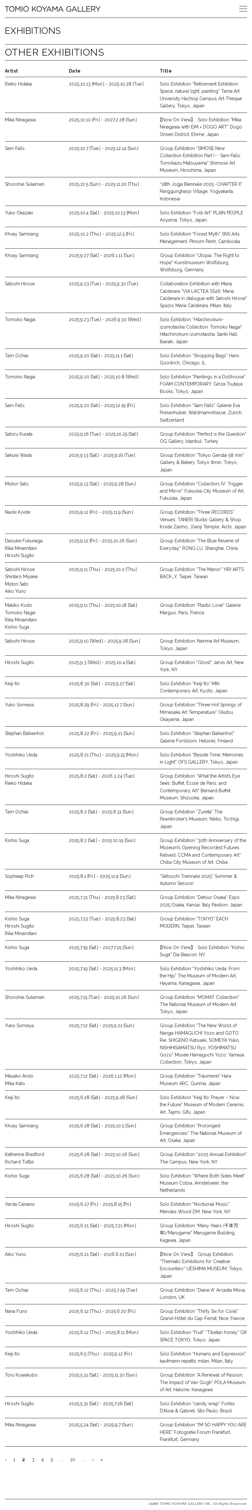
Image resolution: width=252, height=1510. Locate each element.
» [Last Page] (101, 1459)
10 (72, 1459)
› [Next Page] (93, 1459)
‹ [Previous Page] (5, 1459)
